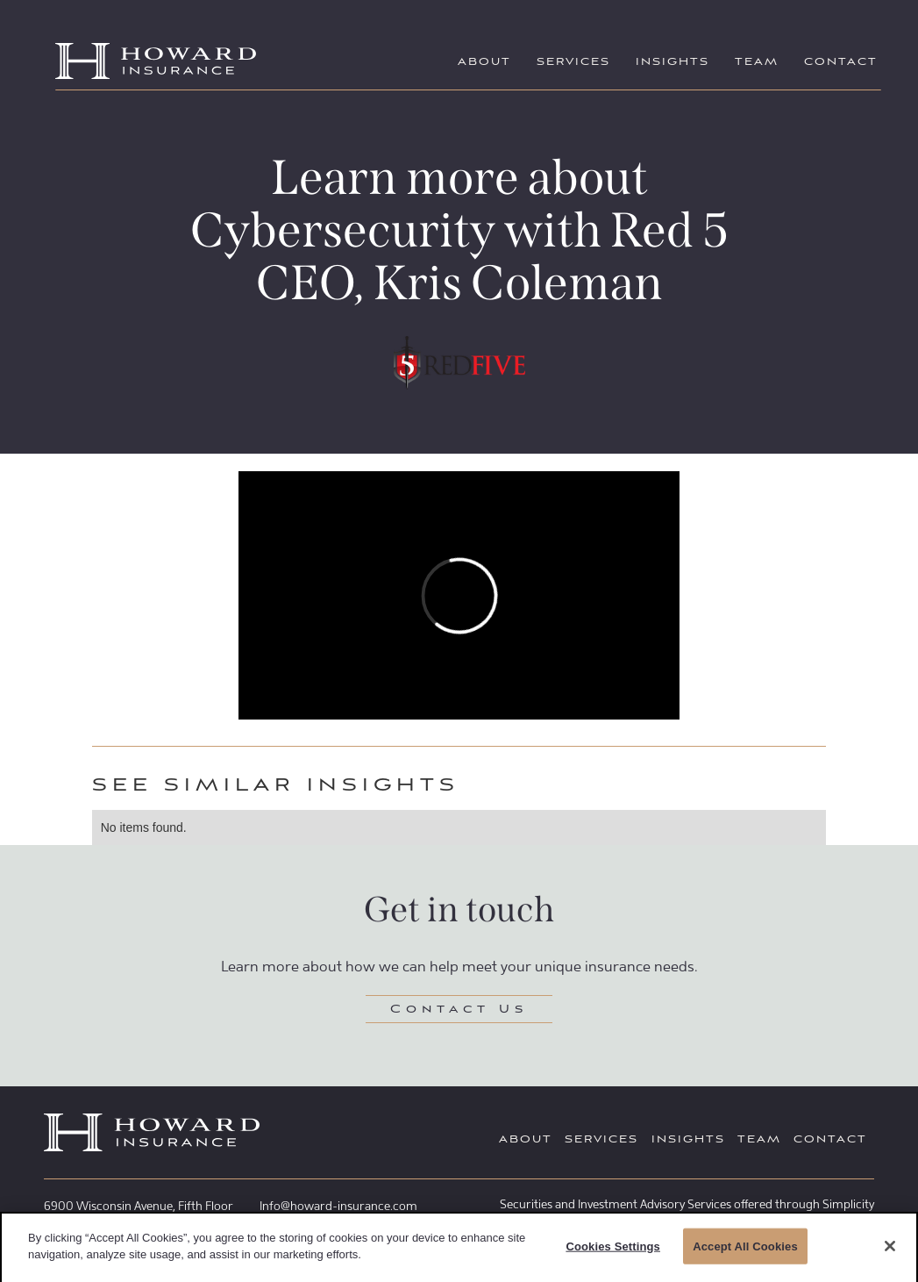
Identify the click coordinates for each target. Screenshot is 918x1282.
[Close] (890, 1249)
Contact (841, 62)
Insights (672, 62)
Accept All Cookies (745, 1250)
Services (573, 62)
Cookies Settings (613, 1250)
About (484, 62)
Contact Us (459, 1010)
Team (757, 62)
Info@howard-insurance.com (338, 1206)
